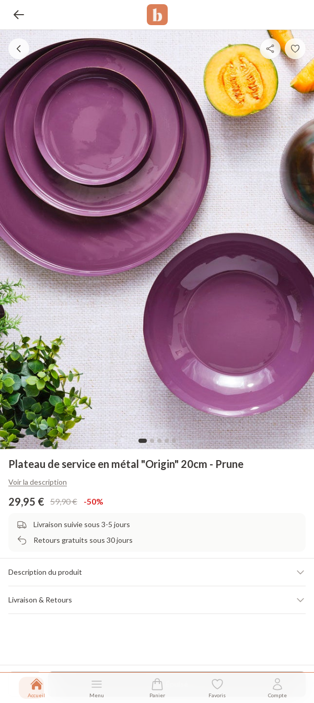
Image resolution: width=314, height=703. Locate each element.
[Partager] (270, 48)
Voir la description (37, 481)
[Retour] (18, 14)
